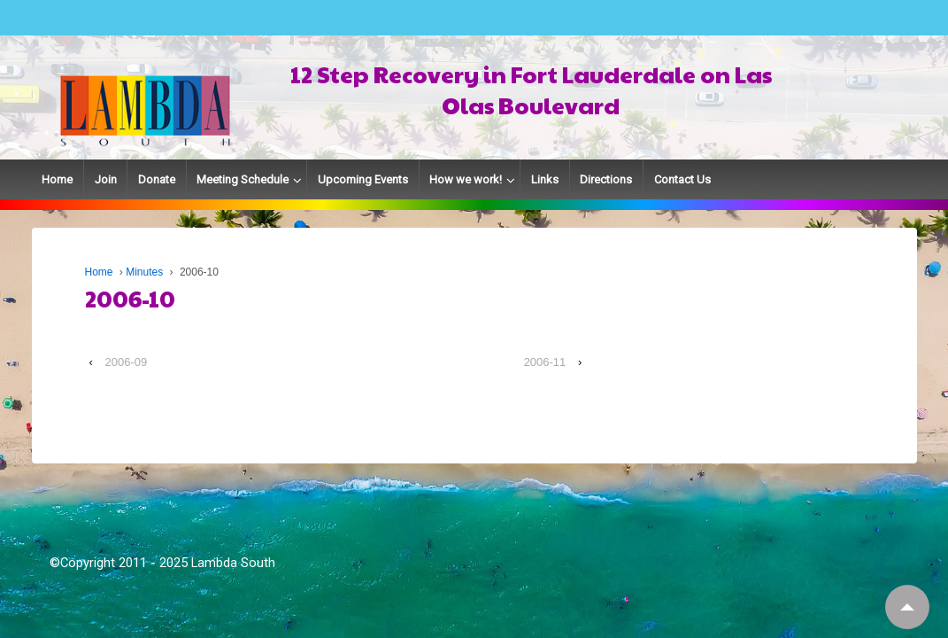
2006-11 (545, 362)
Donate (156, 179)
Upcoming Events (363, 179)
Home (57, 179)
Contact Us (682, 179)
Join (106, 179)
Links (545, 179)
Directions (606, 179)
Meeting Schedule (243, 179)
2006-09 (125, 362)
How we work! (465, 179)
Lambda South (233, 563)
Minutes (144, 272)
